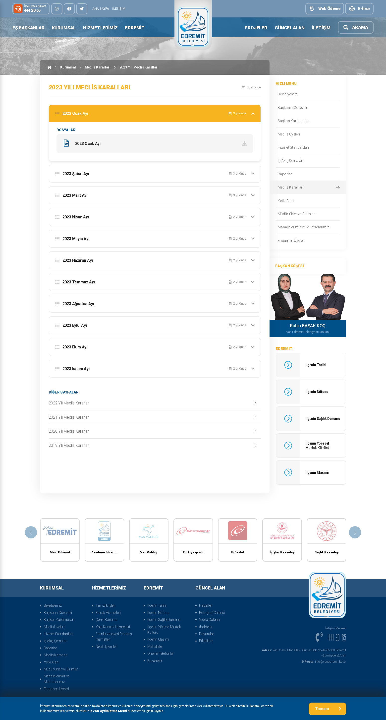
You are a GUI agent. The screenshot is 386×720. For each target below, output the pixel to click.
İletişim (118, 8)
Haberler (205, 605)
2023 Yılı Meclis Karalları (139, 67)
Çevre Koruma (106, 620)
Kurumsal (64, 27)
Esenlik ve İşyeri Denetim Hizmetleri (114, 636)
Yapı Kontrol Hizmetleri (113, 627)
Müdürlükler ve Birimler (307, 214)
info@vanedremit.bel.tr (324, 661)
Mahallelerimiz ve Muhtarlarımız (307, 227)
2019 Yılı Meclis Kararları (69, 446)
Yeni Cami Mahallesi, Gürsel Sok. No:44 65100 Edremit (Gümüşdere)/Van (304, 652)
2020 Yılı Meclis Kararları (69, 431)
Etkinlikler (206, 641)
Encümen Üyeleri (307, 241)
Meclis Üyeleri (307, 134)
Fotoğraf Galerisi (212, 613)
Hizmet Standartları (307, 147)
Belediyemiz (307, 94)
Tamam (328, 708)
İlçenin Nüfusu (158, 613)
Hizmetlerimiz (100, 27)
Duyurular (206, 634)
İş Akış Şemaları (307, 161)
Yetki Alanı (307, 201)
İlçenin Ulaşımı (158, 639)
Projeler (256, 27)
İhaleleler (205, 627)
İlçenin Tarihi (156, 605)
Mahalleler (155, 647)
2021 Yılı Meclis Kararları (69, 417)
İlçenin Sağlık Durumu (163, 620)
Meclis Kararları (97, 67)
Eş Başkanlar (28, 27)
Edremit (135, 27)
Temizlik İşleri (105, 605)
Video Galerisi (209, 620)
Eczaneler (154, 661)
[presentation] (29, 532)
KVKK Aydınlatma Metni (108, 711)
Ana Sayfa (100, 8)
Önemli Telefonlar (160, 653)
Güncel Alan (290, 27)
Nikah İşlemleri (106, 647)
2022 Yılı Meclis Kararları (69, 403)
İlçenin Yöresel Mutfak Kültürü (164, 629)
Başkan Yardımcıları (307, 121)
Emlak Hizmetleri (108, 613)
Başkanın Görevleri (307, 108)
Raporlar (307, 174)
